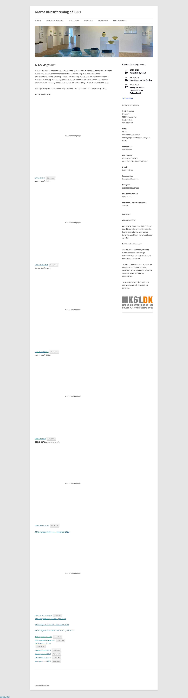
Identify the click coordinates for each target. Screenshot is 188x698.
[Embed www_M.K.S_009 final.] (73, 309)
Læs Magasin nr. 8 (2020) (43, 643)
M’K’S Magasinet (119, 20)
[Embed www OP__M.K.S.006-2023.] (73, 573)
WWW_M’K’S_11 (40, 178)
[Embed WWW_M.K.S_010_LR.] (73, 223)
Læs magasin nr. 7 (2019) (43, 650)
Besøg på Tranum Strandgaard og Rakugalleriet (137, 90)
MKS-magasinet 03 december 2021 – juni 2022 (54, 630)
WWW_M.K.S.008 (40, 439)
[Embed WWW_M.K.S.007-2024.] (73, 483)
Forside (38, 20)
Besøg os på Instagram (130, 188)
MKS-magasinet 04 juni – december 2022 (52, 624)
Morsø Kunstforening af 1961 (58, 12)
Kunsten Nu (126, 196)
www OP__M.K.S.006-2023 (43, 615)
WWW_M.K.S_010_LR (41, 265)
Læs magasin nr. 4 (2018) (43, 661)
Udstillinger (74, 20)
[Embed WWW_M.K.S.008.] (73, 396)
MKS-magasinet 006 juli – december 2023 (52, 532)
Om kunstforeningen (54, 20)
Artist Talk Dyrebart (138, 73)
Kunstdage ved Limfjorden (141, 80)
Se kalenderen (127, 98)
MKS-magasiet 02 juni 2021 (43, 637)
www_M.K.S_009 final (42, 352)
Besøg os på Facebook (130, 179)
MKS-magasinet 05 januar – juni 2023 (50, 618)
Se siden (125, 205)
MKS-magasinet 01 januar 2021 (45, 640)
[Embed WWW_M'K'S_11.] (73, 136)
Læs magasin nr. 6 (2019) (43, 654)
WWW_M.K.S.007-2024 (42, 526)
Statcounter (5, 697)
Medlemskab (103, 20)
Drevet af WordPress (42, 686)
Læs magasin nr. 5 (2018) (43, 657)
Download (50, 178)
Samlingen (88, 20)
